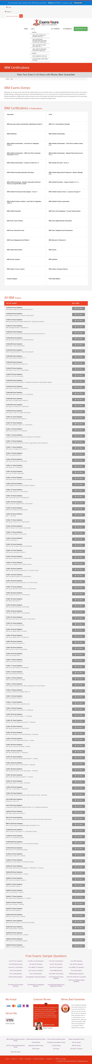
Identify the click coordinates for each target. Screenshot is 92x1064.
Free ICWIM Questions (56, 970)
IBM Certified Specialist (14, 211)
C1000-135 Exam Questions (14, 514)
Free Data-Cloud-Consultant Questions (15, 985)
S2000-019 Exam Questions (14, 908)
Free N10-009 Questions (15, 964)
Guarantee (28, 1059)
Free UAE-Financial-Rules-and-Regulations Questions (56, 985)
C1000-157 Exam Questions (14, 617)
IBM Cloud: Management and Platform (18, 240)
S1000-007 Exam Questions (14, 835)
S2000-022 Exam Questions (14, 927)
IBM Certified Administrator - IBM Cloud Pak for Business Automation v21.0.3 (23, 153)
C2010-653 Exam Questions (14, 805)
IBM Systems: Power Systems (16, 269)
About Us (14, 1059)
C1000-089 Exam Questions (14, 404)
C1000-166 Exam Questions (14, 641)
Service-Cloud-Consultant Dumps (56, 1039)
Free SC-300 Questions (36, 973)
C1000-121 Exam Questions (14, 465)
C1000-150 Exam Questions (14, 581)
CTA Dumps (56, 1048)
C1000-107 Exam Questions (14, 423)
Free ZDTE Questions (76, 961)
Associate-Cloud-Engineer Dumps (56, 1042)
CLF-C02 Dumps (56, 1045)
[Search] (21, 16)
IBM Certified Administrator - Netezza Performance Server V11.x (66, 153)
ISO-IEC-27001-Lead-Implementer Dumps (15, 1046)
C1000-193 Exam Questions (14, 787)
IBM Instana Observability (14, 250)
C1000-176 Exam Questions (14, 696)
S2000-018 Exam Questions (14, 902)
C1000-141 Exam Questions (14, 532)
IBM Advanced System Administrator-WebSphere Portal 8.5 (24, 124)
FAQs (21, 1059)
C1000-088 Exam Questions (14, 398)
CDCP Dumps (36, 1048)
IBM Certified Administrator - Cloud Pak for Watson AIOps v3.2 (66, 144)
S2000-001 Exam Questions (14, 866)
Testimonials (67, 29)
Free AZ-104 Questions (56, 964)
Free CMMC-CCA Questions (76, 967)
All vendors (55, 29)
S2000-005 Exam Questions (14, 872)
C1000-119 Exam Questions (14, 453)
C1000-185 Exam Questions (14, 744)
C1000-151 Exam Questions (14, 587)
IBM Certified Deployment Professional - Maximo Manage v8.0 (66, 173)
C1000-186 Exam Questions (14, 750)
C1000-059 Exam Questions (14, 350)
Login (8, 7)
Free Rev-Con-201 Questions (36, 961)
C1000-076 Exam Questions (14, 368)
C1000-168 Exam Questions (14, 647)
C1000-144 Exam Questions (14, 550)
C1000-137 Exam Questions (14, 520)
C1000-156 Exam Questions (14, 611)
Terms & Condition (39, 1059)
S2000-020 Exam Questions (14, 914)
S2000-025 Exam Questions (14, 945)
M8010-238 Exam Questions (14, 823)
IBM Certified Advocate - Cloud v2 (59, 163)
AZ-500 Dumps (36, 1042)
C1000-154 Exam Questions (14, 599)
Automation (10, 114)
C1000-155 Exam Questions (14, 605)
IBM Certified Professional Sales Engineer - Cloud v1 (22, 192)
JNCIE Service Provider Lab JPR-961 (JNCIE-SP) (39, 49)
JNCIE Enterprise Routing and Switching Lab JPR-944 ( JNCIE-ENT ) (39, 41)
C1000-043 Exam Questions (14, 332)
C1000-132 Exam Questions (14, 508)
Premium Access (80, 29)
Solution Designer (12, 279)
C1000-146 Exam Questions (14, 556)
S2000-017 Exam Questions (14, 896)
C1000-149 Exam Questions (14, 574)
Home (26, 29)
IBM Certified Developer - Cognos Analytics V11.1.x (64, 182)
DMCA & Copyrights (60, 1059)
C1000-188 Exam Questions (14, 763)
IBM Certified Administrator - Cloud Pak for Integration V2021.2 (23, 144)
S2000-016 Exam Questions (14, 890)
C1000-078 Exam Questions (14, 374)
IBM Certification (12, 134)
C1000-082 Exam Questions (14, 386)
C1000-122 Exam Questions (14, 471)
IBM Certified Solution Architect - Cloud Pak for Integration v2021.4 (24, 202)
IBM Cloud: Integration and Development (61, 230)
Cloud (50, 114)
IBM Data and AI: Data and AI (57, 240)
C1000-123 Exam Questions (14, 477)
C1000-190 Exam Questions (14, 775)
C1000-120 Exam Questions (14, 459)
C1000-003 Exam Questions (14, 307)
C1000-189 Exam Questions (14, 769)
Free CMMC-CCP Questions (35, 967)
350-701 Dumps (76, 1042)
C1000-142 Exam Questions (14, 538)
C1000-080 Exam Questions (14, 380)
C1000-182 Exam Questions (14, 726)
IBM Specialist (53, 259)
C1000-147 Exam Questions (14, 562)
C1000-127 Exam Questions (14, 489)
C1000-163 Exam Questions (14, 635)
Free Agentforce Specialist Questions (36, 977)
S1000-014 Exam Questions (14, 860)
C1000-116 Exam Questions (14, 441)
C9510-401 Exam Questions (14, 817)
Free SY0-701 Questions (15, 961)
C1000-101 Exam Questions (14, 417)
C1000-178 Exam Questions (14, 708)
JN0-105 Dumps (76, 1045)
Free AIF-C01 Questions (56, 967)
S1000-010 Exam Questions (14, 854)
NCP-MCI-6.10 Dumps (76, 1048)
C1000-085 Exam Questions (14, 392)
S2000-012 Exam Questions (14, 878)
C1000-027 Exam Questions (14, 326)
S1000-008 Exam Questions (14, 842)
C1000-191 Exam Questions (14, 781)
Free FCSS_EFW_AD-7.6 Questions (76, 977)
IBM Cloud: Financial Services (15, 230)
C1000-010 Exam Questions (14, 319)
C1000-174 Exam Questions (14, 684)
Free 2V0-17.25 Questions (15, 967)
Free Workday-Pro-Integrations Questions (35, 985)
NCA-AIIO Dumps (15, 1052)
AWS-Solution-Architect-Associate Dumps (15, 1040)
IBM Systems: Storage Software (58, 269)
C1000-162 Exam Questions (14, 629)
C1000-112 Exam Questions (14, 435)
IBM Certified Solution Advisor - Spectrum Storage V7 (64, 192)
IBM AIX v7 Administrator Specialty (59, 124)
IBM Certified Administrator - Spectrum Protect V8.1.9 (23, 163)
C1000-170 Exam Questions (14, 659)
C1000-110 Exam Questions (14, 429)
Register (8, 11)
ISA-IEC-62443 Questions (16, 977)
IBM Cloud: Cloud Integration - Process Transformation (64, 211)
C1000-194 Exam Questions (14, 793)
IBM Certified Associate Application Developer (20, 172)
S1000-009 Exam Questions (14, 848)
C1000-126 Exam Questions (14, 483)
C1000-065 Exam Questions (14, 356)
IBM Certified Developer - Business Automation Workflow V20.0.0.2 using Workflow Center (24, 182)
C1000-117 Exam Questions (14, 447)
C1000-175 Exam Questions (14, 690)
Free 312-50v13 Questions (36, 970)
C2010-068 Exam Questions (14, 799)
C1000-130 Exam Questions (14, 502)
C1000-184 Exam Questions (14, 738)
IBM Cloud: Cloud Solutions (15, 221)
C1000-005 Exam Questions (14, 313)
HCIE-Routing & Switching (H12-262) (40, 59)
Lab (33, 29)
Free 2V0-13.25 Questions (56, 961)
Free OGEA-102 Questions (56, 973)
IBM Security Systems (13, 259)
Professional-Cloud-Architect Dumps (36, 1039)
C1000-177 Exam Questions (14, 702)
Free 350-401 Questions (76, 964)
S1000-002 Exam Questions (14, 829)
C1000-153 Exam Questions (14, 593)
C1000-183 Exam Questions (14, 732)
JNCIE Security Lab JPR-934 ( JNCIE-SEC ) (39, 45)
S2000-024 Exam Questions (14, 939)
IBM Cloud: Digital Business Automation (60, 221)
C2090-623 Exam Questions (14, 811)
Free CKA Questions (76, 970)
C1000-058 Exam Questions (14, 344)
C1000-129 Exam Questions (14, 496)
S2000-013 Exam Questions (14, 884)
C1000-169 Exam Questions (14, 653)
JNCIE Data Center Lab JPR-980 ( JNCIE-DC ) (39, 36)
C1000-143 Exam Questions (14, 544)
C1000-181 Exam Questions (14, 720)
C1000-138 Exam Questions (14, 526)
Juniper (34, 32)
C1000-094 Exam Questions (14, 411)
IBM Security (52, 250)
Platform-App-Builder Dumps (76, 1039)
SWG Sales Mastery (54, 279)
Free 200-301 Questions (35, 964)
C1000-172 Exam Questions (14, 672)
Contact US (49, 1059)
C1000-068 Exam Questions (14, 362)
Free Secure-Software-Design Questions (76, 980)
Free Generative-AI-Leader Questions (56, 977)
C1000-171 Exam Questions (14, 665)
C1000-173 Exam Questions (14, 678)
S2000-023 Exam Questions (14, 933)
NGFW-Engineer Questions (76, 973)
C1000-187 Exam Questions (14, 757)
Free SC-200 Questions (15, 973)
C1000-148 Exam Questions (14, 568)
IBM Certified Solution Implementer (59, 201)
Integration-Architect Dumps (35, 1045)
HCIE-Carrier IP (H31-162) (39, 56)
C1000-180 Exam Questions (14, 714)
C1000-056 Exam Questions (14, 338)
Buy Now (79, 308)
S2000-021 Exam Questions (14, 920)
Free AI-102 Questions (16, 970)
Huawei (34, 53)
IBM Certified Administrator (57, 134)
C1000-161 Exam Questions (14, 623)
